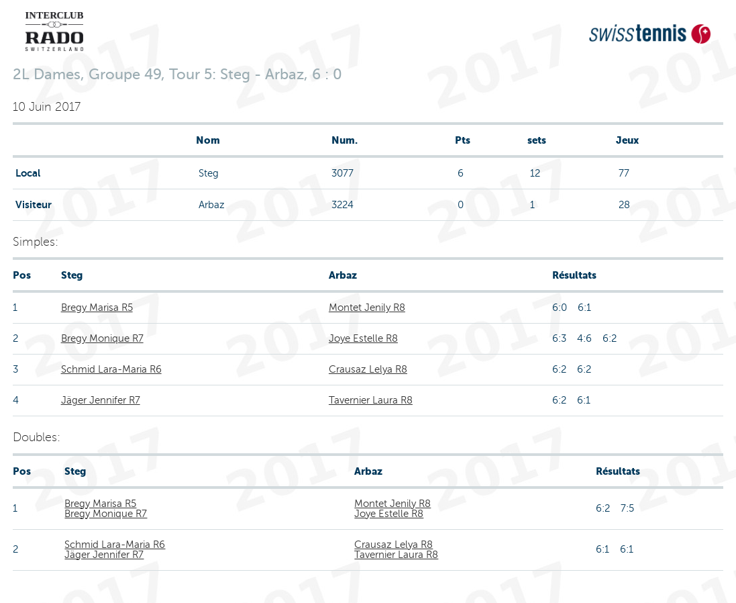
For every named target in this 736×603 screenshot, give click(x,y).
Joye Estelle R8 (363, 338)
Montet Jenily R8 (367, 307)
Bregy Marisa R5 (97, 307)
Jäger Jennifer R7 (100, 400)
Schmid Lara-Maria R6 (111, 369)
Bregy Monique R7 (102, 338)
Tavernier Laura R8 (371, 400)
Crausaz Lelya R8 (368, 369)
